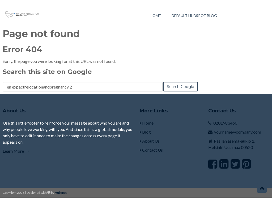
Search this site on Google (47, 72)
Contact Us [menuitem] (151, 149)
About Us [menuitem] (150, 140)
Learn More (16, 150)
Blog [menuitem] (145, 131)
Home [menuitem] (155, 15)
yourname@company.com (237, 131)
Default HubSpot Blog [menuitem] (194, 15)
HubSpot (61, 193)
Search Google (180, 86)
